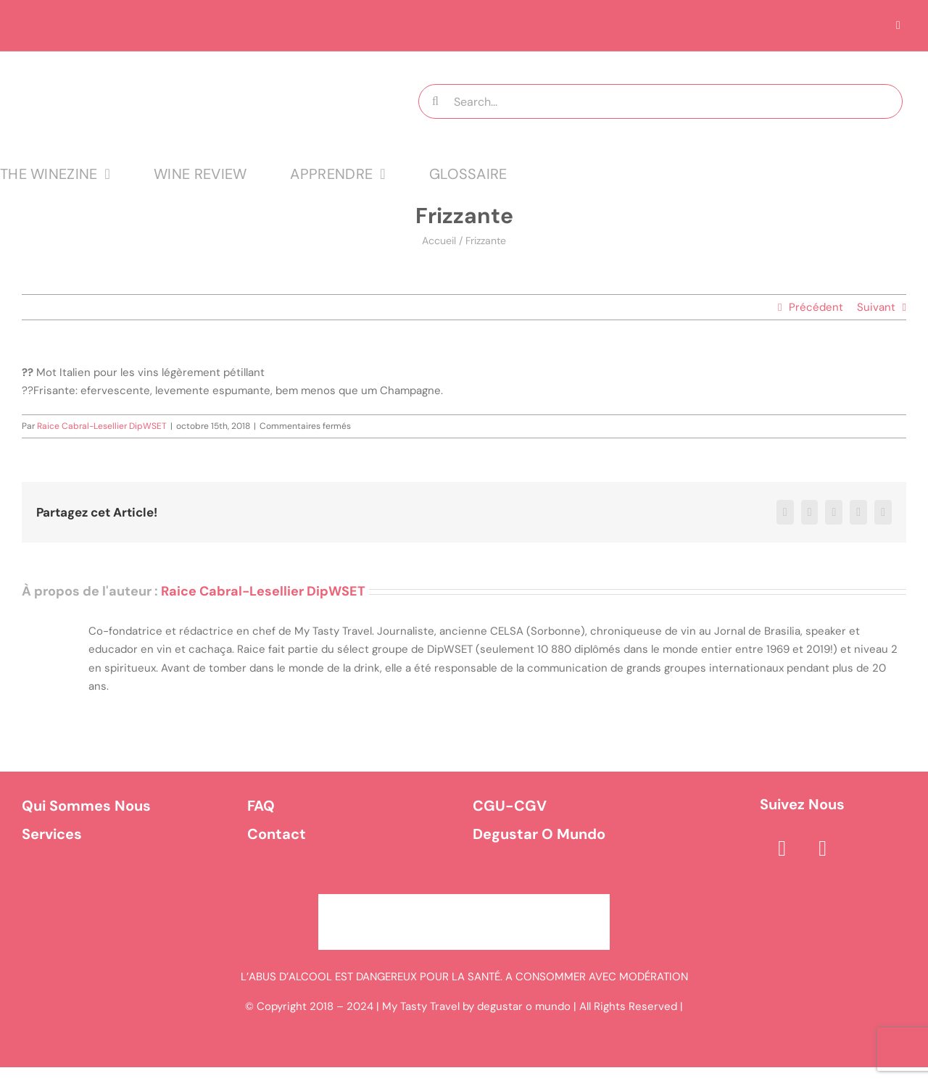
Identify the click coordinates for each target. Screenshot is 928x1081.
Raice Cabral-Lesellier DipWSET (102, 426)
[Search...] (660, 101)
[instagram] (823, 848)
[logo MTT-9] (180, 64)
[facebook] (782, 848)
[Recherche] (435, 101)
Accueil (439, 240)
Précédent (816, 307)
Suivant (876, 307)
